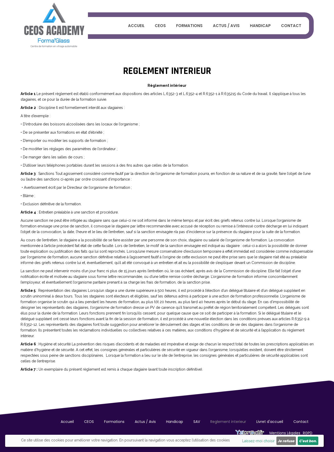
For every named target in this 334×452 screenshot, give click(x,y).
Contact (291, 26)
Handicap (260, 26)
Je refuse (286, 441)
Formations (189, 26)
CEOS (160, 26)
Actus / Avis (226, 26)
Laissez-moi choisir (258, 441)
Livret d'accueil (269, 421)
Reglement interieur (228, 421)
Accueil (136, 26)
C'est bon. (308, 441)
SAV (196, 421)
